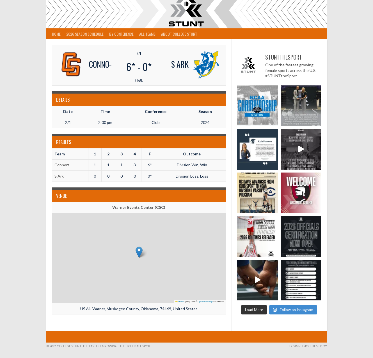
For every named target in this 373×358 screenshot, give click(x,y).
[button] (139, 252)
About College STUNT (179, 34)
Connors (62, 164)
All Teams (147, 34)
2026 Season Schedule (85, 34)
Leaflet (179, 301)
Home (56, 34)
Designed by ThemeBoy (308, 346)
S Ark (59, 176)
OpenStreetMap (205, 301)
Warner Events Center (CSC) (138, 207)
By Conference (121, 34)
